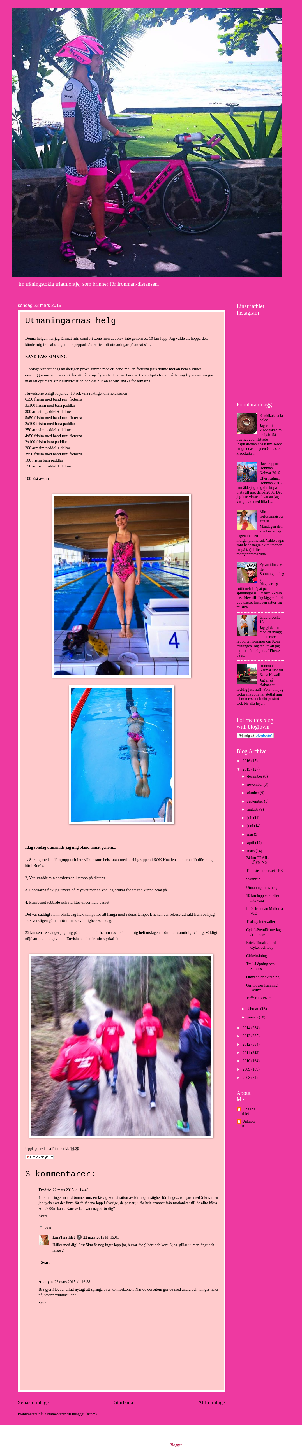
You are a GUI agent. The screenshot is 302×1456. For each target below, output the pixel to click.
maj (250, 834)
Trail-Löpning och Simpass (260, 966)
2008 (247, 1078)
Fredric (45, 1190)
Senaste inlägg (33, 1402)
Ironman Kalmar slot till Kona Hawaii (271, 670)
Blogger (176, 1445)
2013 (247, 1036)
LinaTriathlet (63, 1237)
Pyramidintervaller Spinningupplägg (272, 571)
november (255, 784)
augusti (253, 809)
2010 (247, 1061)
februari (253, 1009)
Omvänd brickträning (262, 977)
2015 (247, 769)
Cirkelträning (256, 956)
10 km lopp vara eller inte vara (262, 898)
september (255, 801)
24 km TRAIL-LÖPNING (257, 860)
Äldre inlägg (211, 1402)
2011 (247, 1053)
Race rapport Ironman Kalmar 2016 (270, 468)
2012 (247, 1044)
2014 (247, 1028)
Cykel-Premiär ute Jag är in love (263, 932)
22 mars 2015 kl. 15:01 (101, 1237)
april (251, 843)
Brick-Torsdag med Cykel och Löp (261, 945)
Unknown (249, 1123)
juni (250, 826)
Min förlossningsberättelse (271, 516)
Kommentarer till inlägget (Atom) (70, 1414)
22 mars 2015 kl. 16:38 (72, 1282)
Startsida (123, 1402)
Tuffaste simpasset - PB (264, 871)
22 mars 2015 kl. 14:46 (71, 1190)
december (255, 776)
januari (253, 1017)
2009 (247, 1069)
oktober (253, 793)
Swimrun (253, 879)
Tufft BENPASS (258, 998)
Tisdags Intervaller (260, 922)
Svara (43, 1216)
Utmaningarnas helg (262, 887)
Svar (48, 1227)
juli (250, 818)
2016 (247, 761)
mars (251, 851)
